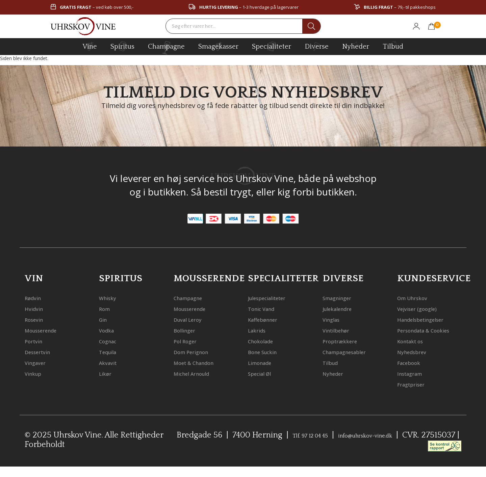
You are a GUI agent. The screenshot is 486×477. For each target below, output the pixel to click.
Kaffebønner (268, 319)
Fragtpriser (416, 394)
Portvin (37, 340)
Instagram (414, 384)
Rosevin (37, 319)
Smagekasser (218, 46)
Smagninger (343, 297)
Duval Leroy (193, 319)
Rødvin (36, 297)
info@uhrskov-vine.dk (395, 446)
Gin (104, 319)
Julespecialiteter (275, 297)
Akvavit (111, 362)
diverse (317, 46)
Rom (106, 308)
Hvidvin (37, 308)
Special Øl (264, 373)
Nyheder (355, 45)
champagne (166, 48)
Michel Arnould (199, 373)
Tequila (111, 351)
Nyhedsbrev (416, 362)
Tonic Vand (266, 308)
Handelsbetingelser (429, 319)
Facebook (412, 373)
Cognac (111, 340)
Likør (107, 373)
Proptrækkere (345, 340)
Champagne (194, 297)
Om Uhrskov (417, 297)
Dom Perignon (197, 351)
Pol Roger (189, 340)
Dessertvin (42, 351)
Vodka (109, 330)
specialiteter (271, 46)
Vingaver (39, 362)
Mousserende (47, 330)
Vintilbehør (341, 330)
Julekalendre (343, 308)
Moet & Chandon (201, 362)
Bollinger (188, 330)
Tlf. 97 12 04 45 (319, 446)
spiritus (122, 46)
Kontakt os (415, 351)
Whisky (110, 297)
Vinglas (335, 319)
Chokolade (265, 340)
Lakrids (260, 330)
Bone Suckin (268, 351)
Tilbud (393, 45)
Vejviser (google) (423, 308)
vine (90, 46)
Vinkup (36, 373)
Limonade (264, 362)
